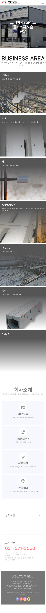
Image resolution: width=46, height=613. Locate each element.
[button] (43, 24)
